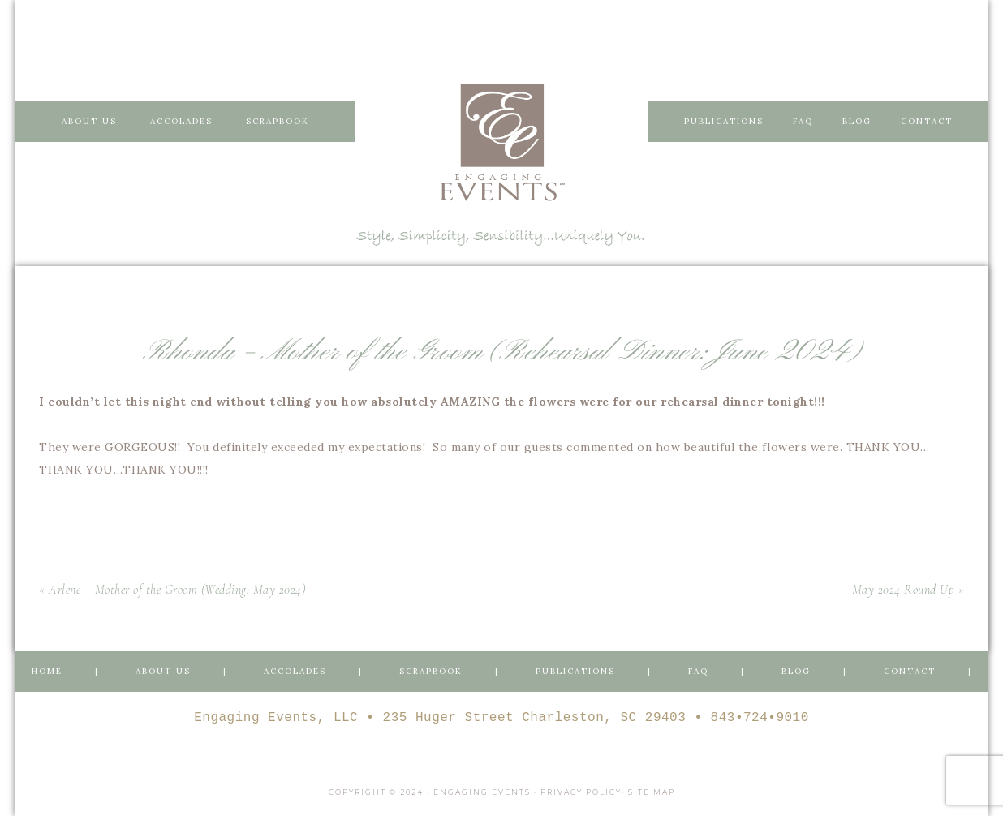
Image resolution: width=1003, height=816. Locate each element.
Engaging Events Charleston (501, 142)
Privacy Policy (581, 792)
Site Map (651, 792)
